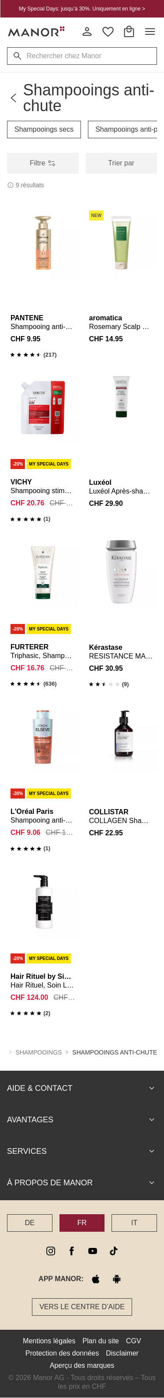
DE (30, 1222)
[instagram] (50, 1251)
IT (134, 1222)
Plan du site (100, 1341)
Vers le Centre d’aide (82, 1306)
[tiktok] (113, 1251)
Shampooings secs (43, 129)
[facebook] (71, 1251)
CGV (133, 1341)
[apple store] (96, 1279)
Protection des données (62, 1353)
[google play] (117, 1279)
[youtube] (92, 1251)
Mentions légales (49, 1341)
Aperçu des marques (82, 1365)
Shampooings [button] (39, 1052)
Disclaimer (122, 1353)
